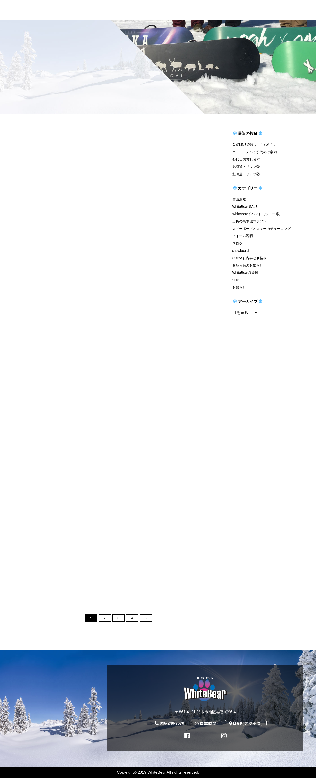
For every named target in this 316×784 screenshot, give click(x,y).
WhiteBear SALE (245, 208)
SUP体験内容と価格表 (249, 261)
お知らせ (239, 291)
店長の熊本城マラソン (249, 223)
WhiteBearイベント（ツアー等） (257, 215)
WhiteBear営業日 (245, 276)
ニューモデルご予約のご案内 (254, 152)
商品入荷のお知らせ (247, 268)
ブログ (237, 246)
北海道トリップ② (246, 175)
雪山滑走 (239, 200)
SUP (236, 283)
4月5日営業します (246, 160)
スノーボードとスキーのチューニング (261, 231)
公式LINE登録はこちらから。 (255, 145)
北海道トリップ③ (246, 167)
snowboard (240, 253)
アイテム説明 (242, 238)
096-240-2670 (169, 729)
